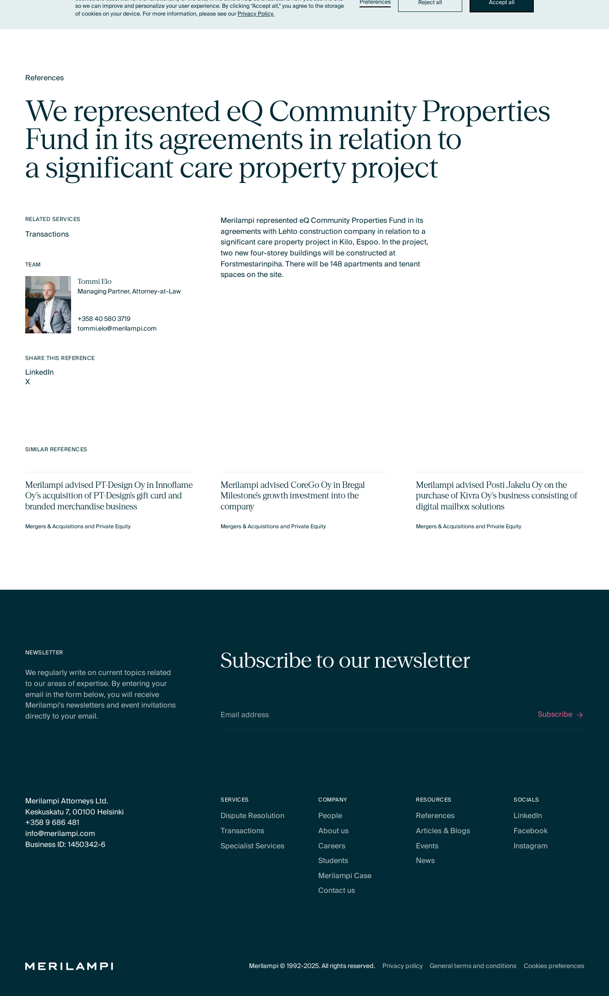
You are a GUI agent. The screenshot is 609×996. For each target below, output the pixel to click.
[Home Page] (69, 966)
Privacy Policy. (256, 14)
